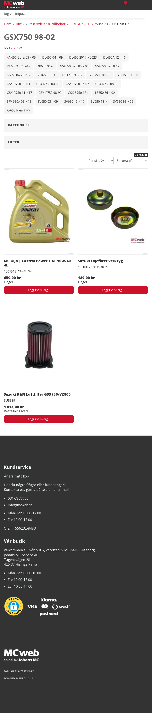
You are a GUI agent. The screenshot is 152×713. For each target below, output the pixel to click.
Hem (8, 24)
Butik (20, 24)
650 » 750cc (93, 24)
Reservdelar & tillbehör (47, 24)
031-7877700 (18, 498)
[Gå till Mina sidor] (131, 5)
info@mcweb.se (20, 505)
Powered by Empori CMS (18, 678)
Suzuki (75, 24)
